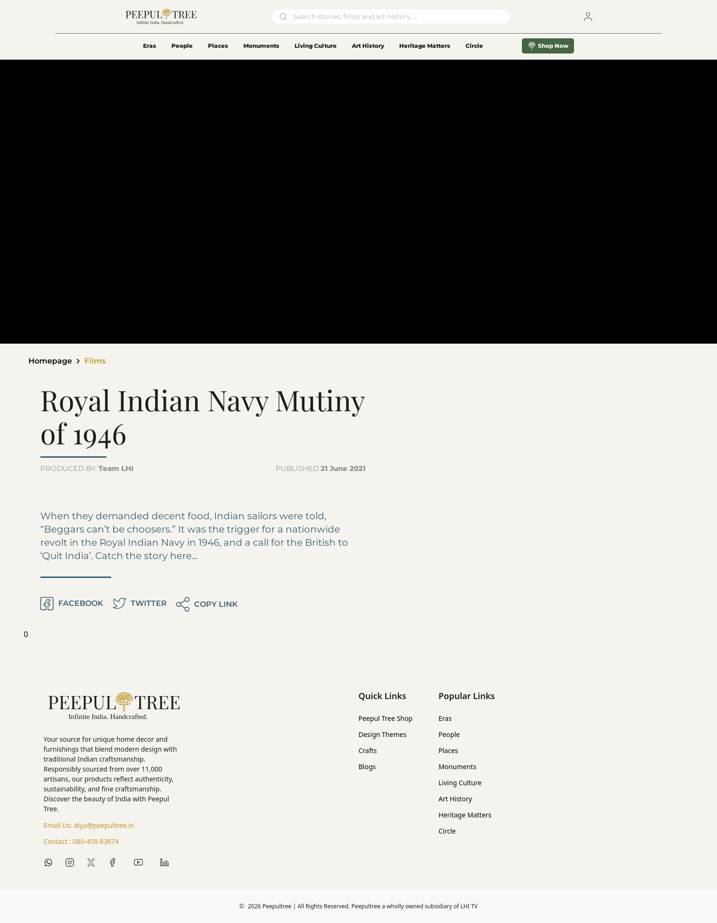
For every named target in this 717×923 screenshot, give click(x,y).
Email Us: (89, 825)
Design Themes (382, 734)
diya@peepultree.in (104, 825)
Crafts (367, 750)
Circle (447, 830)
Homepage (50, 360)
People (182, 45)
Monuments (261, 45)
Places (218, 45)
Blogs (367, 766)
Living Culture (316, 45)
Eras (149, 45)
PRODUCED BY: (87, 468)
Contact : (81, 841)
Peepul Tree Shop (385, 718)
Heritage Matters (424, 45)
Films (95, 360)
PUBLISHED (321, 468)
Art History (368, 45)
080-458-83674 (96, 841)
